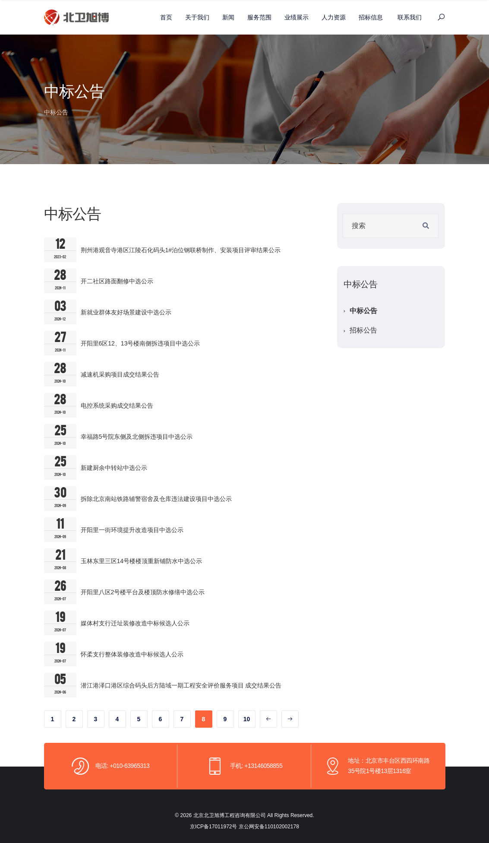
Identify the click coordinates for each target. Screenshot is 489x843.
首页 (166, 17)
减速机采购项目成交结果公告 (120, 374)
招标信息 (371, 17)
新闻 (228, 17)
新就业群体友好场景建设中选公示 (126, 312)
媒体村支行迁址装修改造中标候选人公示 (135, 623)
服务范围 (259, 17)
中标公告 (363, 310)
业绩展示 (296, 17)
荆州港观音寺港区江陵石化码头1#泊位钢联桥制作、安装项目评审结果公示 (181, 250)
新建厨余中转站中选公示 (114, 467)
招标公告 (363, 330)
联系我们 (410, 17)
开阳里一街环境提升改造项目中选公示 (132, 529)
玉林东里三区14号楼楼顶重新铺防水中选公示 (141, 561)
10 (246, 719)
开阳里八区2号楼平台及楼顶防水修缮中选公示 (143, 592)
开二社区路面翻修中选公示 (117, 281)
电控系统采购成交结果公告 (117, 405)
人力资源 (334, 17)
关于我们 (197, 17)
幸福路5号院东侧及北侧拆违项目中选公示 (137, 436)
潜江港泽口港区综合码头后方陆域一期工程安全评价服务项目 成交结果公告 (181, 685)
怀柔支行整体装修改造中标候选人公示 (132, 654)
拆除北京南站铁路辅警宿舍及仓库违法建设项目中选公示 (156, 498)
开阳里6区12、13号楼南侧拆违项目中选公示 (140, 343)
